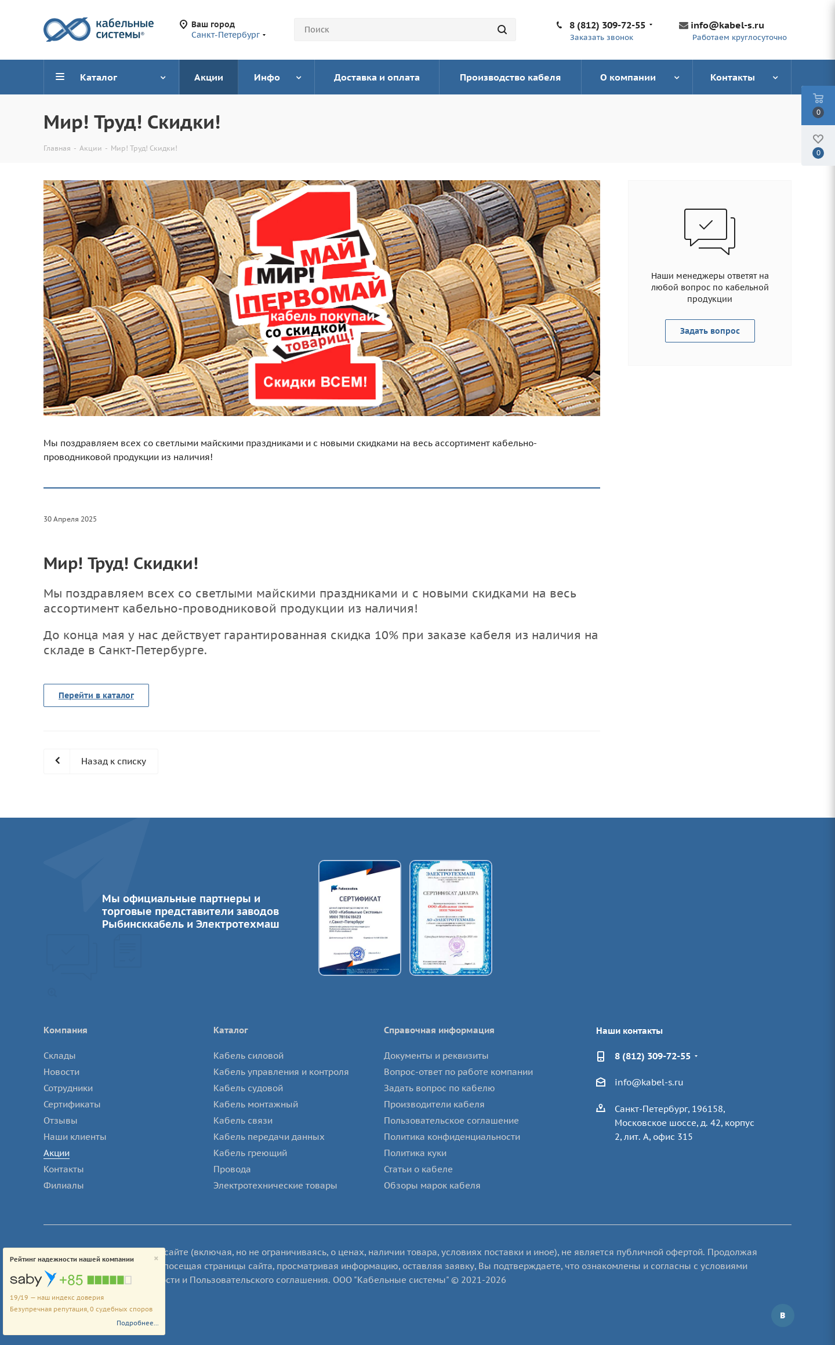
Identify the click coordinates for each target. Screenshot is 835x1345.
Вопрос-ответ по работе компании (458, 1071)
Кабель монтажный (255, 1104)
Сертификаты (72, 1104)
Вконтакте (782, 1315)
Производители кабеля (434, 1104)
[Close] (156, 1259)
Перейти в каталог (96, 695)
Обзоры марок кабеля (432, 1185)
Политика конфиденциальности (452, 1136)
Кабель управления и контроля (281, 1071)
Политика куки (415, 1152)
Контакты (63, 1169)
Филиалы (63, 1185)
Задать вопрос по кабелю (439, 1088)
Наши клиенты (75, 1136)
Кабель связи (243, 1120)
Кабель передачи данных (269, 1136)
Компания (65, 1030)
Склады (59, 1055)
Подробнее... (138, 1323)
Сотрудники (68, 1088)
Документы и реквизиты (436, 1055)
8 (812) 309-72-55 (607, 25)
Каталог (230, 1030)
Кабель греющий (250, 1152)
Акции (56, 1152)
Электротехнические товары (275, 1185)
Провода (232, 1169)
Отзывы (60, 1120)
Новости (61, 1071)
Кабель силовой (248, 1055)
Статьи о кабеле (418, 1169)
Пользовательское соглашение (451, 1120)
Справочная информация (439, 1030)
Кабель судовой (248, 1088)
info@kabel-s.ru (727, 25)
